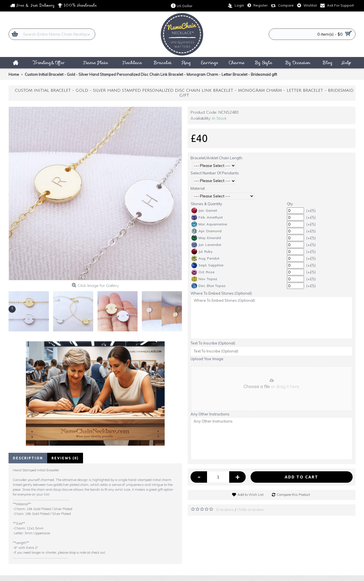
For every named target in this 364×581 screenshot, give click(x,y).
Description (28, 458)
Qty (290, 203)
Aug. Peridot (205, 258)
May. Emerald (206, 238)
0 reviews (225, 509)
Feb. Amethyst (207, 217)
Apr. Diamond (206, 231)
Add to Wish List (250, 494)
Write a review (250, 509)
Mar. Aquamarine (209, 224)
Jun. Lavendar (206, 245)
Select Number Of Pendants (215, 173)
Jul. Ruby (201, 251)
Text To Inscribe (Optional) (213, 343)
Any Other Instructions (210, 414)
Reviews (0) (65, 458)
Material (198, 188)
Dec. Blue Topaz (208, 286)
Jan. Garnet (204, 210)
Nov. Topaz (204, 279)
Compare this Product (293, 494)
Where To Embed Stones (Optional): (222, 293)
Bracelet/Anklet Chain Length (216, 158)
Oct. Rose (203, 272)
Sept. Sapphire (207, 265)
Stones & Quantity (206, 203)
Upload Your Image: (207, 358)
